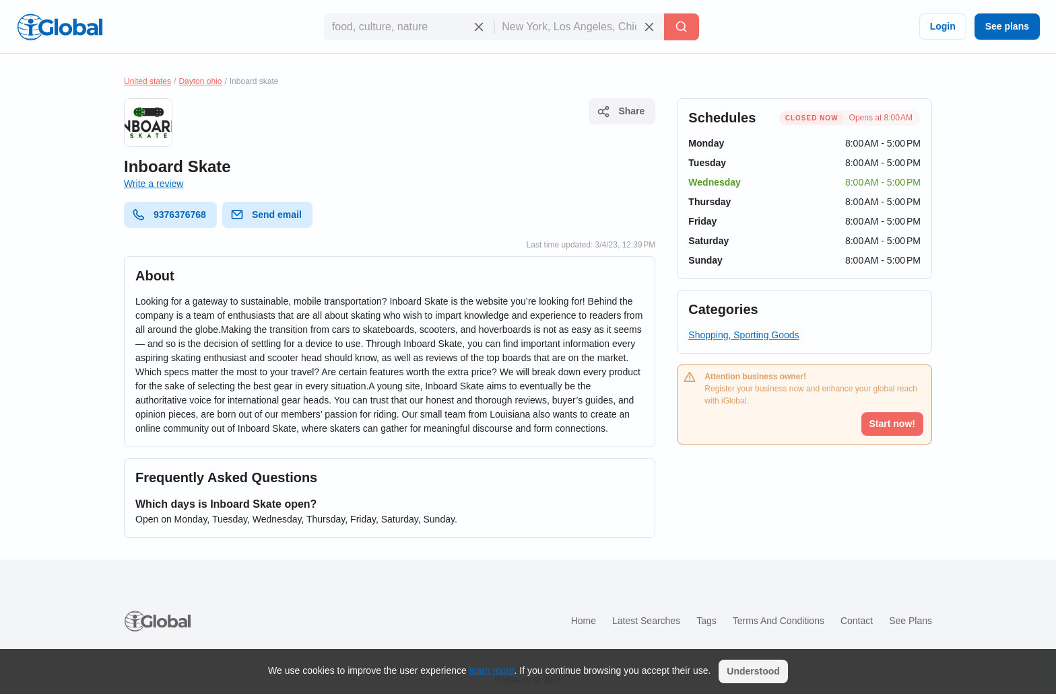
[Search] (681, 26)
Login (943, 26)
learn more (492, 670)
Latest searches (646, 620)
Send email (266, 214)
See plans (1007, 26)
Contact (856, 620)
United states (147, 81)
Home (583, 620)
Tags (706, 620)
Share (621, 111)
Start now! (892, 423)
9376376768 (169, 214)
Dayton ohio (200, 81)
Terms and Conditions (778, 620)
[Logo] (60, 26)
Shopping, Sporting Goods (743, 335)
